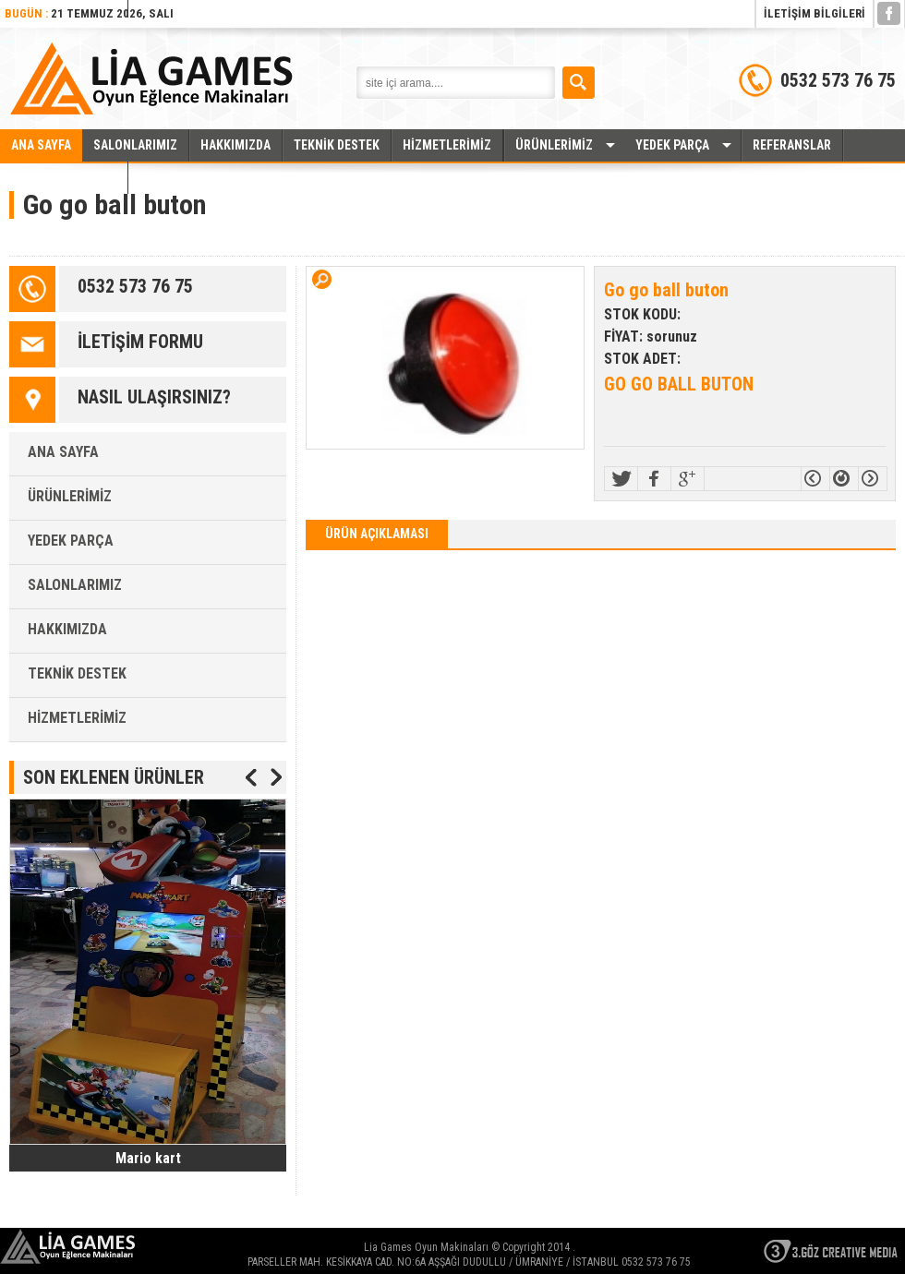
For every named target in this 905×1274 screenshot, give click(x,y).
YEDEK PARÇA (672, 145)
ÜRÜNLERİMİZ (554, 145)
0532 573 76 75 (135, 286)
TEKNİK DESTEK (337, 145)
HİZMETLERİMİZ (447, 145)
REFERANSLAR (792, 145)
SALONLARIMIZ (135, 145)
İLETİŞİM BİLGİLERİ (814, 13)
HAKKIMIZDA (235, 145)
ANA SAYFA (41, 145)
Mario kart (148, 1158)
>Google (687, 478)
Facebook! (654, 478)
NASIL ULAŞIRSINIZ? (154, 397)
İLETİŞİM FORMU (140, 342)
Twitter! (621, 478)
